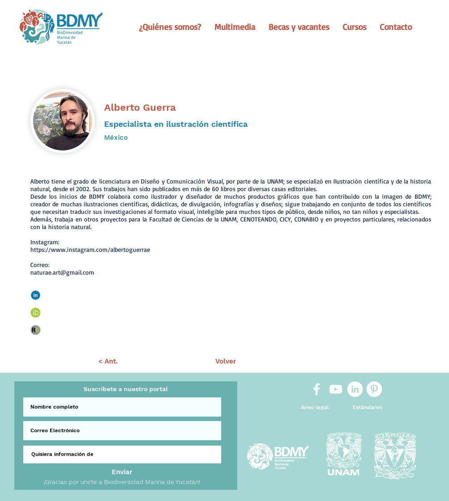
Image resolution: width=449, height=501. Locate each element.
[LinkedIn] (355, 389)
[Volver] (225, 361)
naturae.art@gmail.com (62, 272)
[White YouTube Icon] (336, 389)
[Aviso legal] (315, 407)
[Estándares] (367, 407)
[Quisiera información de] (122, 454)
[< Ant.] (108, 361)
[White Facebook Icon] (316, 389)
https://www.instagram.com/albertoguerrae (90, 249)
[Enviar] (122, 472)
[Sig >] (344, 361)
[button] (170, 27)
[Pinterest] (374, 389)
